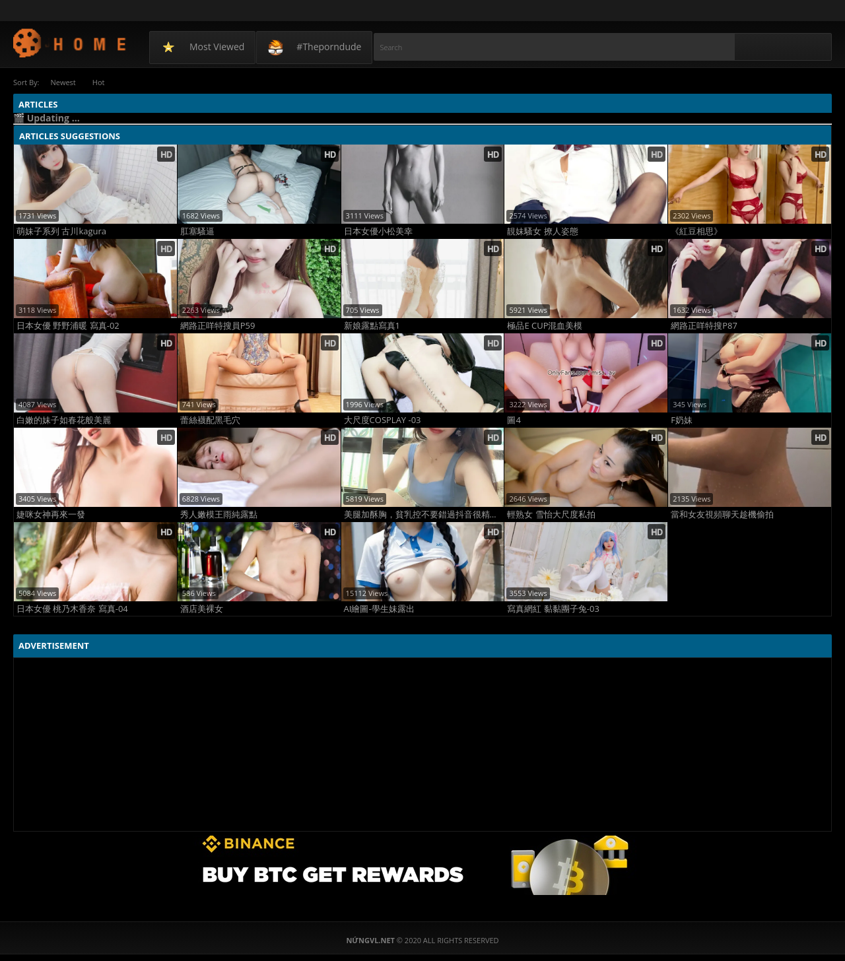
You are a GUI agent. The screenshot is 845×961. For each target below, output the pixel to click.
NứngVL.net (70, 42)
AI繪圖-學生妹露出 (379, 608)
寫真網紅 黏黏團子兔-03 (553, 608)
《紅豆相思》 (696, 231)
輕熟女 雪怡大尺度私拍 (551, 514)
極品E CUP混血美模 (544, 325)
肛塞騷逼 (197, 231)
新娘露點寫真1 (372, 325)
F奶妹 (682, 420)
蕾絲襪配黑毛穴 (210, 420)
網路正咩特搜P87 (704, 325)
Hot (98, 82)
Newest (62, 82)
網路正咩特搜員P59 (217, 325)
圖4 (513, 420)
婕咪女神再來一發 (51, 514)
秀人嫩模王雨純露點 (218, 514)
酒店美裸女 (201, 608)
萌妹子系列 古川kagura (61, 231)
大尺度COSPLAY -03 (382, 420)
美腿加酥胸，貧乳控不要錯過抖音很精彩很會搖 (424, 514)
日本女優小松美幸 (378, 231)
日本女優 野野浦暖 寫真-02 (68, 325)
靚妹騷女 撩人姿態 (542, 231)
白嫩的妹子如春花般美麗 (64, 420)
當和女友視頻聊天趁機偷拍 (722, 514)
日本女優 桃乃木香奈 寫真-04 (72, 608)
